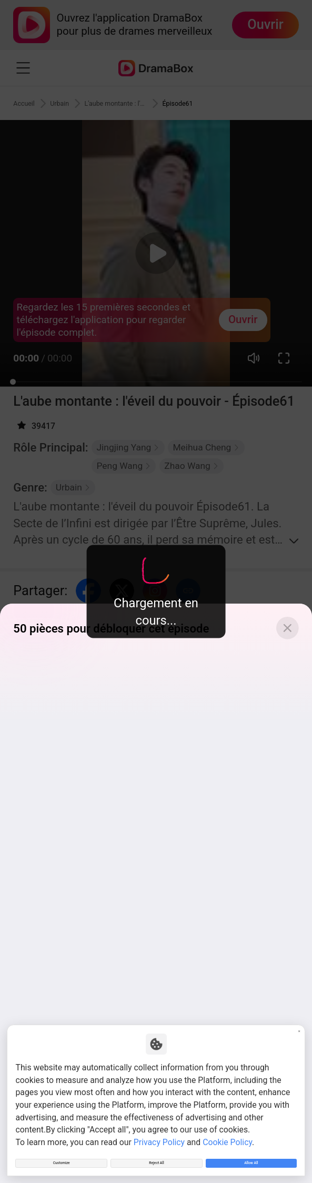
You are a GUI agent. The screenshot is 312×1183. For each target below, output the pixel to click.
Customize (61, 1158)
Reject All (156, 1158)
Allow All (251, 1158)
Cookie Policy (227, 1132)
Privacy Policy (159, 1132)
